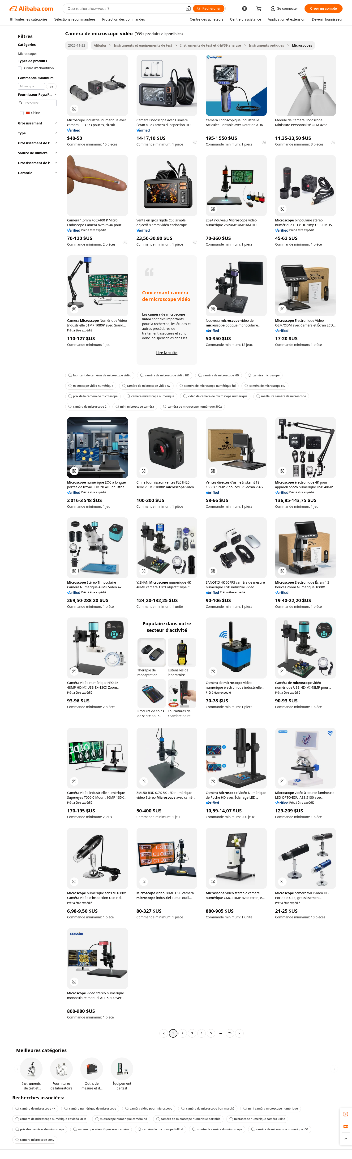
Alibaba (100, 45)
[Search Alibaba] (125, 8)
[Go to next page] (239, 1033)
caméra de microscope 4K (35, 1108)
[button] (188, 8)
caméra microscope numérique (150, 396)
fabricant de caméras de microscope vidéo (99, 375)
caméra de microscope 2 (87, 407)
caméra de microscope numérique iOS (279, 1129)
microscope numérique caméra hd (121, 1119)
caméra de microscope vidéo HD (164, 375)
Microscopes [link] (302, 45)
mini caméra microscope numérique (270, 1108)
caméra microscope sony (34, 1140)
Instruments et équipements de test (143, 45)
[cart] (259, 9)
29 (230, 1033)
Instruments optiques (266, 45)
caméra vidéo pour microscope (148, 1108)
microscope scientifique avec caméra (101, 1129)
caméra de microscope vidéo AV (146, 386)
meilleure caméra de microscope (281, 396)
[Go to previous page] (163, 1033)
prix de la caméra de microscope (93, 396)
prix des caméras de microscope (39, 1129)
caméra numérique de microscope (90, 1108)
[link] (346, 1114)
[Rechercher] (208, 8)
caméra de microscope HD (218, 375)
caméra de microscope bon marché (207, 1108)
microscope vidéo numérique (90, 386)
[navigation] (36, 534)
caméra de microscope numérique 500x (192, 407)
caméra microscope (263, 375)
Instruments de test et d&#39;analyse (210, 45)
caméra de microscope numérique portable (188, 1119)
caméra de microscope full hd (160, 1129)
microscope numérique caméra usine (257, 1119)
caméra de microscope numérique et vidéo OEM (50, 1119)
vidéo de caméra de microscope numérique (215, 396)
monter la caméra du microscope (217, 1129)
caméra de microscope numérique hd (208, 386)
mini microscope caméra (135, 407)
